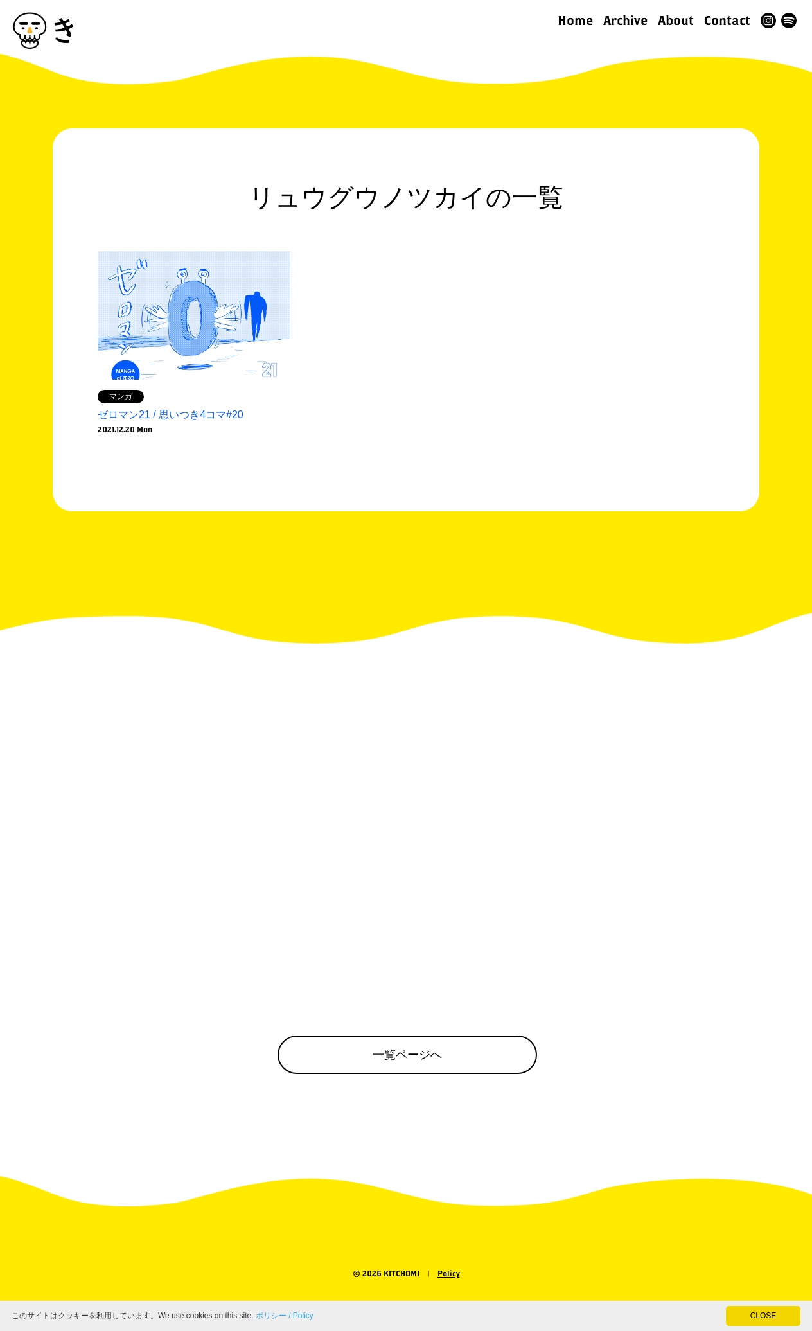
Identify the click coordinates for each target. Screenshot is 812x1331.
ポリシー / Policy (284, 1315)
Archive (625, 20)
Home (575, 20)
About (676, 20)
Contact (727, 20)
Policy (448, 1273)
